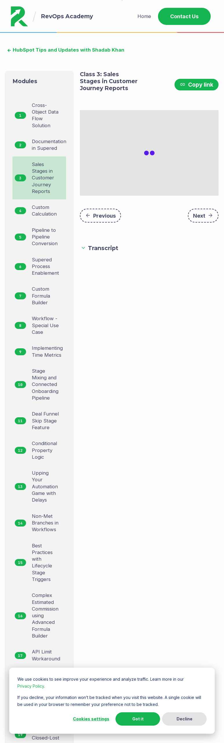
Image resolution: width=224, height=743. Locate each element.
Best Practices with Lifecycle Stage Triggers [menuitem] (42, 562)
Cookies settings (91, 718)
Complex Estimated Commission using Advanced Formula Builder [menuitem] (45, 615)
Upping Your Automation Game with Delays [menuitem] (45, 486)
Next (203, 218)
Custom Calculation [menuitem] (44, 210)
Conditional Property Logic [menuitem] (44, 450)
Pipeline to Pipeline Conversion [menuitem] (45, 237)
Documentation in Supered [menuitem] (49, 145)
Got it (138, 718)
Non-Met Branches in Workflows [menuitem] (45, 523)
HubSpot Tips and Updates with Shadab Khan (68, 50)
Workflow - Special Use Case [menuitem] (45, 325)
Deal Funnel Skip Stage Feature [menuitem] (45, 420)
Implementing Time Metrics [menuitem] (47, 351)
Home (144, 16)
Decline (184, 718)
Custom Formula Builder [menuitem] (41, 295)
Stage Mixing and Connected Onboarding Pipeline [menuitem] (45, 384)
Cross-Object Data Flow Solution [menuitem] (45, 115)
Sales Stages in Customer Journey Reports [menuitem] (43, 177)
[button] (149, 251)
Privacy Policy (30, 686)
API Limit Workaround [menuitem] (46, 655)
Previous (100, 218)
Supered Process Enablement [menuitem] (45, 266)
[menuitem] (144, 16)
